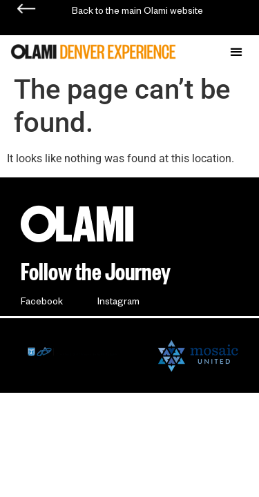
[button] (236, 51)
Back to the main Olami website (137, 13)
